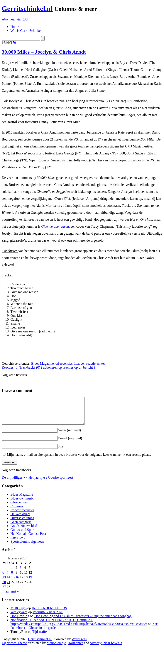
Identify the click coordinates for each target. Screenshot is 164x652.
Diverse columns (22, 523)
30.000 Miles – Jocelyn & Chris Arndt (44, 52)
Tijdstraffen (40, 637)
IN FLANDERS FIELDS (49, 613)
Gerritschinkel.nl (27, 8)
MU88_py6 (18, 613)
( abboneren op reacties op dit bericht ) (68, 367)
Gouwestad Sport (22, 535)
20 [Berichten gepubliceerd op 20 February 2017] (4, 587)
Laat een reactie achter (89, 363)
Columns (16, 511)
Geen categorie (20, 527)
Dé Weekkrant (20, 519)
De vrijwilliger (12, 482)
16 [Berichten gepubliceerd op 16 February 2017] (17, 582)
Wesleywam (18, 617)
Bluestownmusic (22, 503)
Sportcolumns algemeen (27, 547)
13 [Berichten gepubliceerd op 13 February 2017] (4, 582)
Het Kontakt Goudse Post (28, 539)
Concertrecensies (22, 515)
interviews (17, 543)
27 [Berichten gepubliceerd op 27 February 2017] (4, 592)
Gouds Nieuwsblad (23, 531)
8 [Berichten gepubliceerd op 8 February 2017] (12, 577)
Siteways (96, 648)
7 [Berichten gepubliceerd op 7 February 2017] (7, 577)
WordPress (79, 644)
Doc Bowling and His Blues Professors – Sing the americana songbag (83, 621)
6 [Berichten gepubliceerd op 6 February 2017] (3, 577)
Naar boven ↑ (112, 648)
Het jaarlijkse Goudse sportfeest (51, 482)
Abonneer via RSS (15, 19)
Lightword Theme (14, 648)
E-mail (70, 443)
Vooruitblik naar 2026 (48, 617)
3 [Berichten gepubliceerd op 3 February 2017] (21, 573)
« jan (5, 596)
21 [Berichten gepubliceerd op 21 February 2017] (8, 587)
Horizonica (75, 648)
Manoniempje (56, 648)
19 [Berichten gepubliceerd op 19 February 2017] (30, 582)
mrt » (15, 596)
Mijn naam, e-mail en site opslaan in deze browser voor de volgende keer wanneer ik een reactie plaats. (79, 460)
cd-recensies (64, 363)
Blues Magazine (42, 363)
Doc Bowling (19, 621)
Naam (69, 435)
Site (60, 451)
